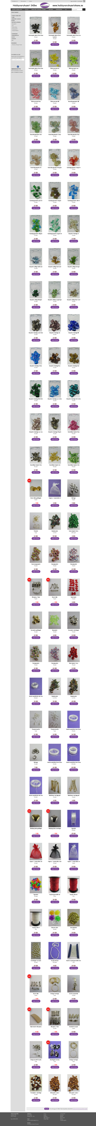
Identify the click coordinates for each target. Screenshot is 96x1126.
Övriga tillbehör (15, 30)
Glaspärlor (14, 24)
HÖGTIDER (51, 9)
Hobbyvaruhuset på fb (16, 69)
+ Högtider (13, 38)
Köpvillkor (62, 1115)
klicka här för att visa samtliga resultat (80, 1109)
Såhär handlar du (46, 1117)
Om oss (45, 1113)
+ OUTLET (13, 37)
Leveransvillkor (62, 1113)
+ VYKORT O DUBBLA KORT (16, 15)
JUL (66, 9)
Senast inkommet (14, 12)
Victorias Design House (17, 44)
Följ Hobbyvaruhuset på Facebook (33, 1124)
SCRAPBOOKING (59, 9)
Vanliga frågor (46, 1119)
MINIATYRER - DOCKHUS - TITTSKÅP (38, 9)
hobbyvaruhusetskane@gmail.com (32, 1120)
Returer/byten (62, 1117)
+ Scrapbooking (14, 33)
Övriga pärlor (15, 29)
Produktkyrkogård (63, 1120)
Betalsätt (61, 1116)
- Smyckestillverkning (16, 22)
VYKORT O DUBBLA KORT (17, 9)
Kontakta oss (15, 1)
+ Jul (12, 40)
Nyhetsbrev (45, 1116)
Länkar (30, 1)
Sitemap (61, 1119)
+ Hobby (12, 17)
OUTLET (26, 9)
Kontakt (45, 1115)
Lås (13, 25)
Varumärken (23, 1)
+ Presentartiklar (15, 35)
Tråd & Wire (14, 27)
